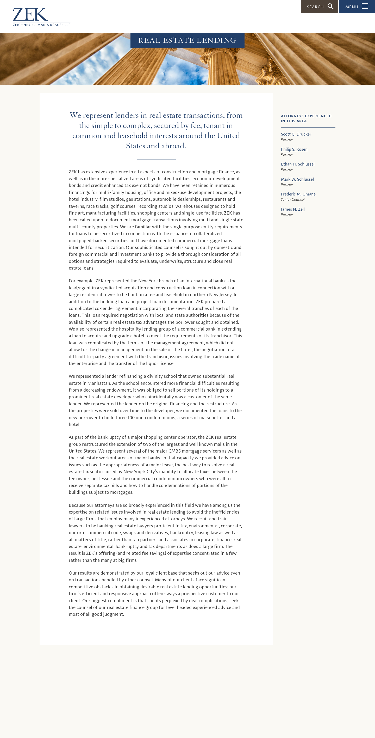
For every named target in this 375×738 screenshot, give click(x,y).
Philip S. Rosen (294, 149)
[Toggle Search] (319, 6)
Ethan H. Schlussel (298, 164)
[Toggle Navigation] (357, 6)
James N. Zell (293, 209)
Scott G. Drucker (296, 134)
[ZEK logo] (35, 14)
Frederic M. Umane (298, 194)
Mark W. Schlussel (297, 179)
